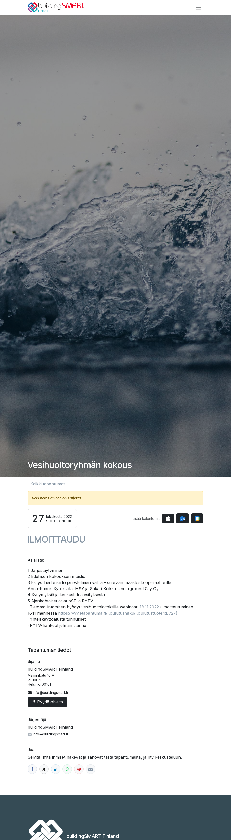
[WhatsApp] (67, 769)
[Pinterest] (79, 769)
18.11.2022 (149, 606)
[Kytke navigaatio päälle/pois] (198, 7)
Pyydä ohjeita (47, 701)
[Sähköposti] (90, 769)
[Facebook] (32, 769)
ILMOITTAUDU (56, 539)
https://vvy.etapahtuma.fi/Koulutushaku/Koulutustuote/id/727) (117, 613)
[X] (44, 769)
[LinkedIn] (55, 769)
